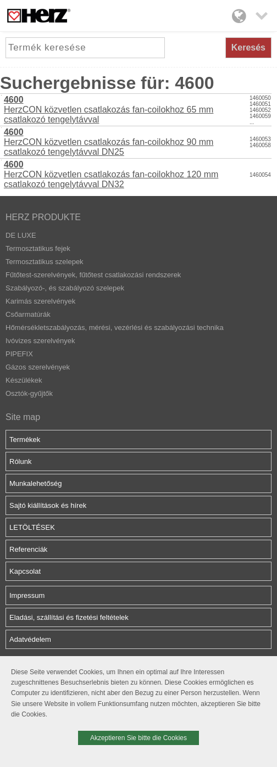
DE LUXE (20, 235)
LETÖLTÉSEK (32, 527)
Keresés (248, 47)
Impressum (27, 595)
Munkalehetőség (35, 483)
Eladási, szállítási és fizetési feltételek (69, 617)
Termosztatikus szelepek (44, 261)
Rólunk (20, 461)
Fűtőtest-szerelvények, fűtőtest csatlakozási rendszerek (93, 275)
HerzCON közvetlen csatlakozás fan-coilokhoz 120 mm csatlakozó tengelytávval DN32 (111, 174)
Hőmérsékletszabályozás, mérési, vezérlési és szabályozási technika (114, 327)
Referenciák (28, 549)
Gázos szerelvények (37, 367)
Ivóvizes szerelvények (40, 341)
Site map (22, 417)
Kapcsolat (25, 571)
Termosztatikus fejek (37, 248)
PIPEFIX (19, 354)
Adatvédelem (30, 639)
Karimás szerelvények (40, 301)
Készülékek (23, 380)
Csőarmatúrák (28, 314)
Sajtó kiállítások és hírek (47, 505)
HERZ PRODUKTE (43, 217)
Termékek (24, 439)
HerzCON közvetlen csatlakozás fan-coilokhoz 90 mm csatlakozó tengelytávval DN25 (108, 141)
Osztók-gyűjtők (29, 393)
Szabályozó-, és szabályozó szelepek (64, 288)
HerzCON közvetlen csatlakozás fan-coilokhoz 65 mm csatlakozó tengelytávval (108, 109)
